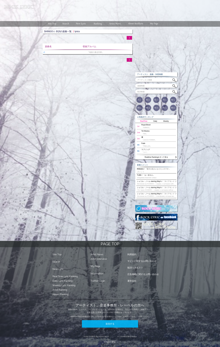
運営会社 (131, 281)
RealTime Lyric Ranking (65, 276)
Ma (148, 108)
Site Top (57, 254)
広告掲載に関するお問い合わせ (143, 274)
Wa (173, 108)
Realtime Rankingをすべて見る (156, 157)
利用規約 (131, 254)
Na (173, 100)
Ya (156, 108)
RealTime (143, 121)
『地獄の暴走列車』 (95, 52)
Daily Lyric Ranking (62, 280)
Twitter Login (98, 280)
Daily (155, 121)
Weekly (166, 121)
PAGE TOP (110, 244)
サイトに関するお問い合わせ (142, 261)
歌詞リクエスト (135, 267)
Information (97, 273)
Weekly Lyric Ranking (63, 285)
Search (56, 261)
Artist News (97, 254)
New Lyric (57, 269)
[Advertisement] (128, 9)
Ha (140, 108)
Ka (148, 100)
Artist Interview (99, 258)
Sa (156, 100)
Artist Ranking (59, 289)
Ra (165, 108)
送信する (110, 323)
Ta (165, 100)
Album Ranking (60, 294)
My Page (95, 266)
